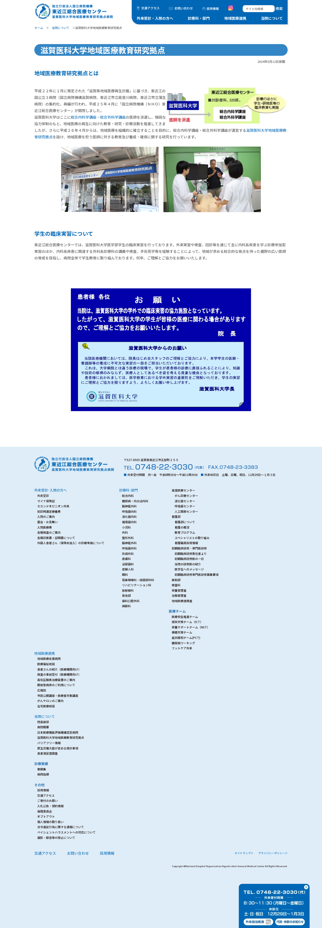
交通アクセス (45, 853)
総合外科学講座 (113, 117)
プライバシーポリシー (273, 853)
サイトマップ (244, 853)
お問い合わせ (78, 853)
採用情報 (107, 853)
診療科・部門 (199, 18)
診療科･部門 (128, 490)
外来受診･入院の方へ (50, 490)
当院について (272, 18)
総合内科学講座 (83, 117)
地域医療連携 (235, 18)
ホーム (38, 28)
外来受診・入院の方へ (155, 18)
